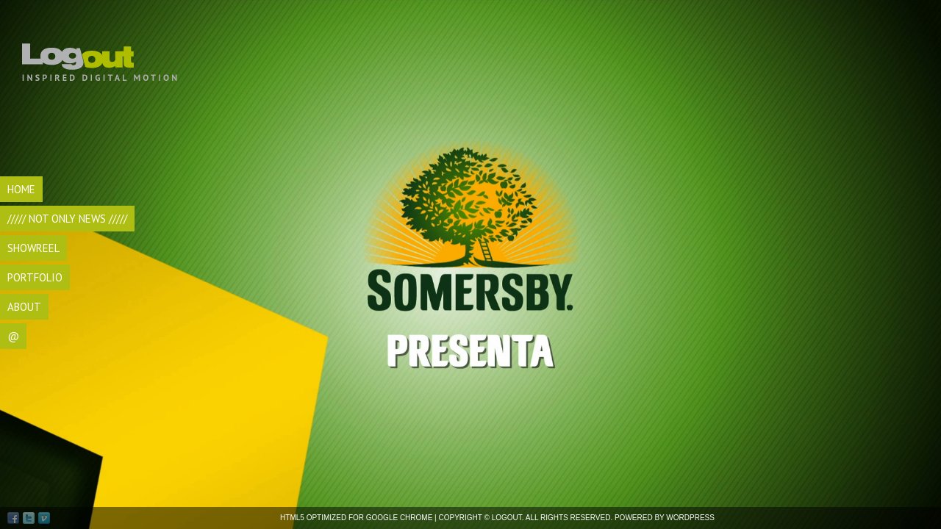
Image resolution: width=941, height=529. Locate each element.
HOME (21, 189)
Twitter (29, 518)
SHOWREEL (33, 248)
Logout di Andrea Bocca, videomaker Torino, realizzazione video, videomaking (102, 51)
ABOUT (24, 307)
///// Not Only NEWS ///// (67, 219)
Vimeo (44, 518)
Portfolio (34, 277)
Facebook (13, 518)
